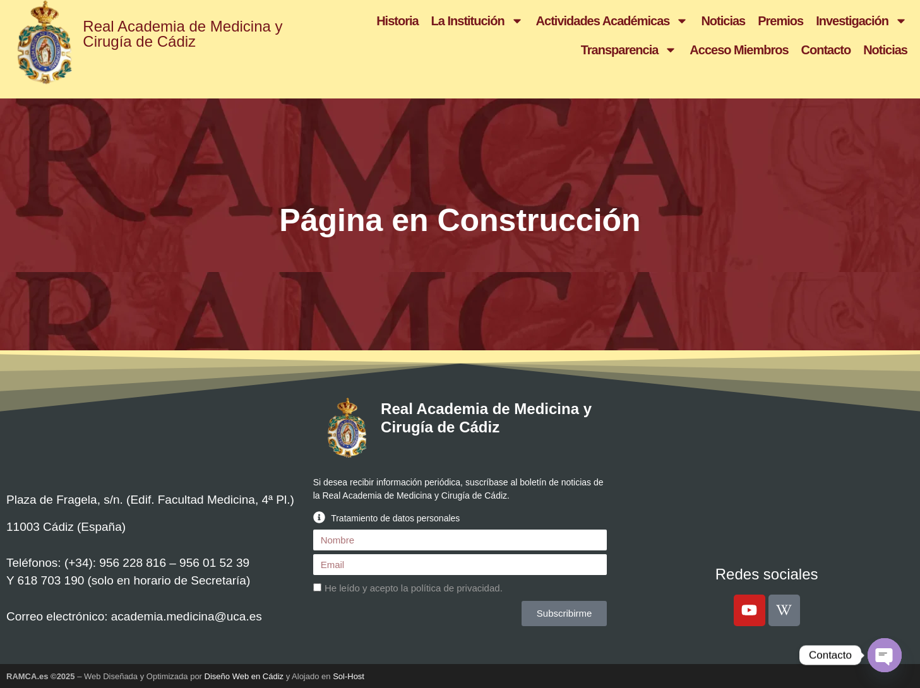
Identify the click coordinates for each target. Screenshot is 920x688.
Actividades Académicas (612, 20)
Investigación (861, 20)
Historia (397, 21)
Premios (780, 21)
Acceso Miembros (739, 50)
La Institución (477, 20)
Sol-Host (348, 676)
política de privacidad (455, 588)
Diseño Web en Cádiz (244, 676)
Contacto (826, 50)
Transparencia (629, 49)
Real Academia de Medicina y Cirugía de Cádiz (182, 34)
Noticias (723, 21)
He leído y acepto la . (414, 588)
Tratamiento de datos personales (395, 518)
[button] (460, 517)
